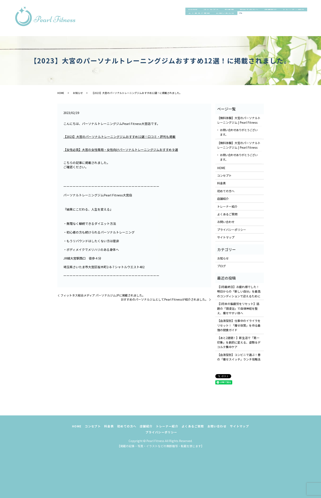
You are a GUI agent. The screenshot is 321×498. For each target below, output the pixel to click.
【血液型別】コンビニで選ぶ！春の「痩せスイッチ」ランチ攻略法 (239, 357)
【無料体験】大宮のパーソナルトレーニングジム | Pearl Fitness (239, 120)
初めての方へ (258, 13)
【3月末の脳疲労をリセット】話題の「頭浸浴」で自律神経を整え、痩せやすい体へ (238, 308)
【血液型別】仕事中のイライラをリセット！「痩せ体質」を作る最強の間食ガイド (239, 325)
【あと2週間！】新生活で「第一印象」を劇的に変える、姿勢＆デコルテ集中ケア (239, 342)
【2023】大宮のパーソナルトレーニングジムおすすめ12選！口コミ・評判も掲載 (119, 136)
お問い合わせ (262, 22)
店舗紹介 (283, 13)
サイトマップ (226, 237)
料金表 (235, 13)
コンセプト (215, 13)
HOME (194, 13)
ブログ (221, 266)
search (279, 22)
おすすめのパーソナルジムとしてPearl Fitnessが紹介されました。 (164, 299)
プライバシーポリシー (231, 230)
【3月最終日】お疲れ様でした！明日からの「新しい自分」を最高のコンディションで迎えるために (239, 291)
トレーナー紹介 (201, 22)
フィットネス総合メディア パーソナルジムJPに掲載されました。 (102, 295)
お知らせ (78, 93)
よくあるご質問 (232, 22)
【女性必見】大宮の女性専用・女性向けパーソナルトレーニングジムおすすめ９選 (120, 149)
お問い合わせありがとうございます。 (239, 132)
